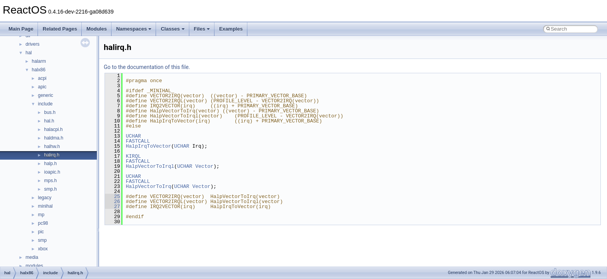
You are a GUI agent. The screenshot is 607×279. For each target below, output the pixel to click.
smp (42, 240)
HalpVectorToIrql (150, 166)
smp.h (50, 189)
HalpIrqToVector (148, 146)
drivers (32, 44)
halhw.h (52, 146)
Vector (204, 166)
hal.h (49, 121)
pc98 (43, 223)
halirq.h (51, 155)
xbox (43, 248)
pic (41, 231)
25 (112, 196)
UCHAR (133, 136)
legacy (44, 197)
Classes (172, 29)
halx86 (38, 69)
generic (45, 95)
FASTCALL (138, 141)
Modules (96, 29)
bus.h (49, 112)
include (45, 104)
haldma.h (53, 138)
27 (112, 206)
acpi (42, 78)
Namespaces (134, 29)
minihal (45, 206)
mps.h (50, 180)
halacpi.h (53, 129)
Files (202, 29)
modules (34, 266)
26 (112, 201)
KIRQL (133, 156)
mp (41, 214)
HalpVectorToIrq (148, 186)
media (32, 257)
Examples (231, 29)
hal (29, 52)
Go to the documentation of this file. (147, 67)
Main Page (21, 29)
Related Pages (60, 29)
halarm (39, 61)
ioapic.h (52, 172)
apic (42, 87)
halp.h (50, 163)
